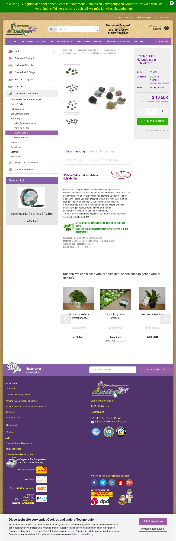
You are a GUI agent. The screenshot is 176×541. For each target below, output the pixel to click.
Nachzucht (17, 86)
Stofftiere (15, 152)
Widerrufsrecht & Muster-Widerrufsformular (25, 406)
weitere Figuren (21, 137)
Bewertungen (75, 160)
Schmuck (15, 142)
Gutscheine (16, 147)
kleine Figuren (17, 118)
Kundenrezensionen (104, 160)
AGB (7, 438)
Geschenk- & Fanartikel (23, 93)
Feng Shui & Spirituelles (23, 162)
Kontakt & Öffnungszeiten (17, 394)
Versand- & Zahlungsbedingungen (21, 401)
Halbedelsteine (21, 133)
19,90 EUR (31, 220)
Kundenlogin (144, 18)
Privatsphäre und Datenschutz (19, 443)
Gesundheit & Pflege (89, 41)
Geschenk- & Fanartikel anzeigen (26, 99)
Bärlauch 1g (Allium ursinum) (115, 316)
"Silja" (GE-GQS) (70, 217)
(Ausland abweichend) (159, 83)
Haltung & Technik (61, 41)
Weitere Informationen (153, 528)
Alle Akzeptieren (153, 521)
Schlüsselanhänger (20, 114)
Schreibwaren (17, 109)
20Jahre (9, 432)
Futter (12, 41)
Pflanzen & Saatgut (33, 41)
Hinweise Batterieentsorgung (19, 454)
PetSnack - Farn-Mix (152, 314)
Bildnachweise (12, 425)
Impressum (10, 388)
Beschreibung (75, 151)
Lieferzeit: (141, 77)
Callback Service (13, 449)
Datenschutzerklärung (82, 534)
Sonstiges (15, 156)
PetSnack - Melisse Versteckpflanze (79, 316)
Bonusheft (10, 412)
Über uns (163, 41)
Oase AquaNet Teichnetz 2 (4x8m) (31, 213)
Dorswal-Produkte (20, 169)
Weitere (138, 41)
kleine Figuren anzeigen (25, 123)
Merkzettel (162, 18)
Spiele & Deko (17, 104)
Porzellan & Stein (22, 128)
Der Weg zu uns (12, 417)
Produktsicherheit (102, 151)
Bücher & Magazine (118, 41)
